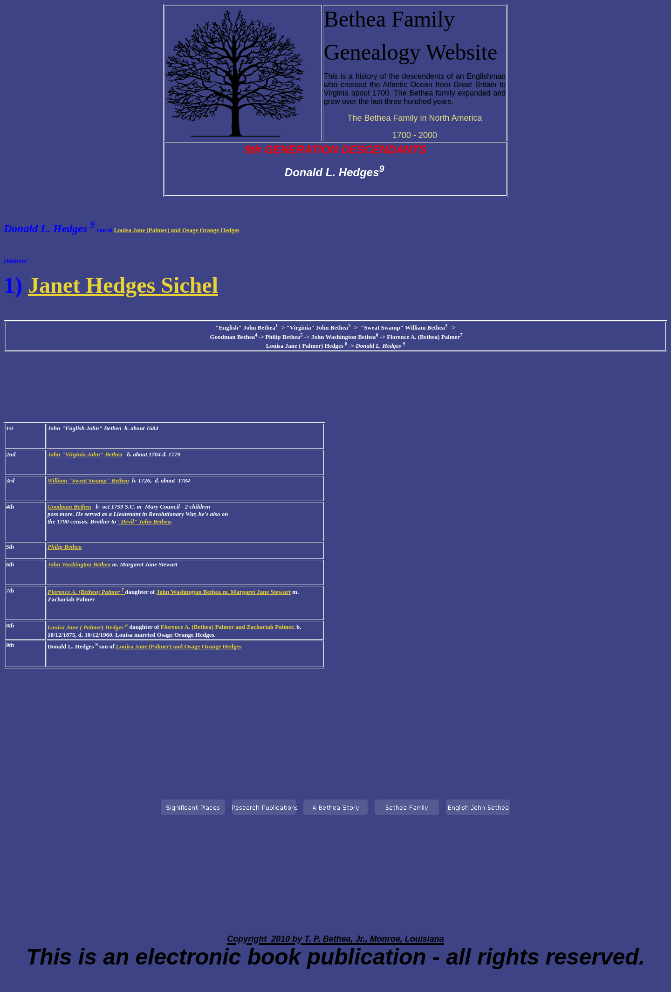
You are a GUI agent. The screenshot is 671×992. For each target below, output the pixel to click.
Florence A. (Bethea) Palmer (86, 591)
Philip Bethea (65, 546)
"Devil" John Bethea (144, 521)
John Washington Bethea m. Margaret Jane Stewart (224, 591)
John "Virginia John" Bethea (85, 454)
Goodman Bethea (69, 506)
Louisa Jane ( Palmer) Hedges (88, 627)
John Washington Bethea (79, 564)
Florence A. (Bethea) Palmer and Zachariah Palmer (227, 627)
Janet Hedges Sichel (123, 285)
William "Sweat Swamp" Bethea (88, 480)
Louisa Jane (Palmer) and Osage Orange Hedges (176, 230)
